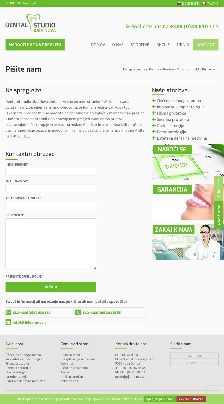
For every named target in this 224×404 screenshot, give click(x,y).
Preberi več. (133, 399)
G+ (36, 3)
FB (29, 3)
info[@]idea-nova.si (30, 322)
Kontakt (205, 44)
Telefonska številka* (23, 198)
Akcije (163, 44)
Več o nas (67, 363)
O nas (117, 44)
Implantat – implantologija (181, 107)
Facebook (194, 356)
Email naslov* (17, 181)
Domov (98, 44)
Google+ (194, 363)
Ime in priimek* (17, 164)
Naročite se (218, 215)
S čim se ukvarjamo (74, 368)
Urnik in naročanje (73, 376)
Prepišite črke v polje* (24, 276)
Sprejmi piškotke (159, 399)
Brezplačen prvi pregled (78, 359)
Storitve (140, 44)
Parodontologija (171, 132)
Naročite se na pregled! (35, 44)
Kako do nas (69, 381)
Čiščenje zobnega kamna (179, 100)
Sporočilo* (15, 215)
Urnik (183, 44)
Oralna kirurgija (170, 125)
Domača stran (70, 355)
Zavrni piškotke (191, 399)
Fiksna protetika (171, 113)
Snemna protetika (173, 119)
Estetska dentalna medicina (182, 138)
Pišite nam (218, 188)
